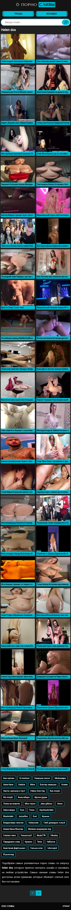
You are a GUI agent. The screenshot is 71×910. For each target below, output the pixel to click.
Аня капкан (8, 778)
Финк (60, 803)
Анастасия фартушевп (14, 848)
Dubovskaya (9, 810)
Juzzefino (23, 816)
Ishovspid (52, 848)
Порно (35, 4)
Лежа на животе (11, 803)
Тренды (18, 14)
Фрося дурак (40, 797)
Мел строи (30, 803)
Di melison (24, 778)
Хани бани (8, 784)
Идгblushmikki (46, 810)
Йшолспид (8, 854)
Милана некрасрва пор (39, 829)
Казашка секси (42, 778)
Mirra (32, 784)
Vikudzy (54, 835)
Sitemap (66, 906)
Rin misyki (8, 797)
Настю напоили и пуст (14, 791)
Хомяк (64, 784)
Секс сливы (7, 906)
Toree (31, 810)
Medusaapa (60, 778)
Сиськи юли (36, 848)
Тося (22, 810)
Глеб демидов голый (54, 822)
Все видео (51, 14)
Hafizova (51, 842)
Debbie (21, 784)
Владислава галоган (13, 822)
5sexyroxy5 (26, 835)
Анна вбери (23, 797)
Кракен (28, 842)
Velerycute (33, 822)
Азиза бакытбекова (13, 829)
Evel (35, 816)
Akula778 (41, 835)
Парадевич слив (11, 842)
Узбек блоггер (37, 791)
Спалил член (9, 835)
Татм (39, 842)
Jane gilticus (46, 803)
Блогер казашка (48, 784)
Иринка (45, 816)
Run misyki (55, 791)
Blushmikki (8, 816)
